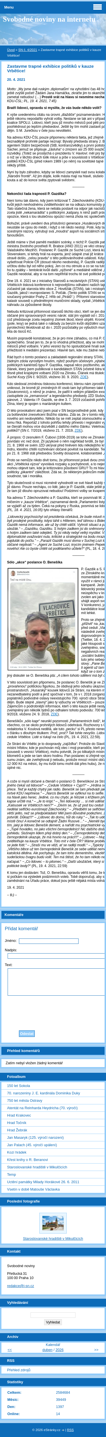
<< (10, 1350)
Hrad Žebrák (17, 1130)
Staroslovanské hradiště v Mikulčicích (37, 1167)
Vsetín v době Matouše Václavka (33, 1189)
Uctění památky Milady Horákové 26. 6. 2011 (43, 1182)
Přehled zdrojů (19, 1370)
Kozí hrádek (16, 1152)
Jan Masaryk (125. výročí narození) (35, 1137)
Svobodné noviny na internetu (49, 19)
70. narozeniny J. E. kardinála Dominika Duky (43, 1093)
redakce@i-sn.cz (20, 1286)
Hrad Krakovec (19, 1115)
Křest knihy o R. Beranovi (27, 1160)
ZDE (78, 431)
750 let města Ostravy (24, 1100)
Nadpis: (11, 950)
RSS (70, 1430)
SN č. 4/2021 (27, 50)
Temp (11, 1174)
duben (47, 1350)
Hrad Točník (16, 1123)
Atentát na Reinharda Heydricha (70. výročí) (42, 1108)
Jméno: (11, 940)
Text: (8, 965)
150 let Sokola (18, 1086)
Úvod (11, 50)
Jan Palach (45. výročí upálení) (32, 1145)
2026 (59, 1350)
